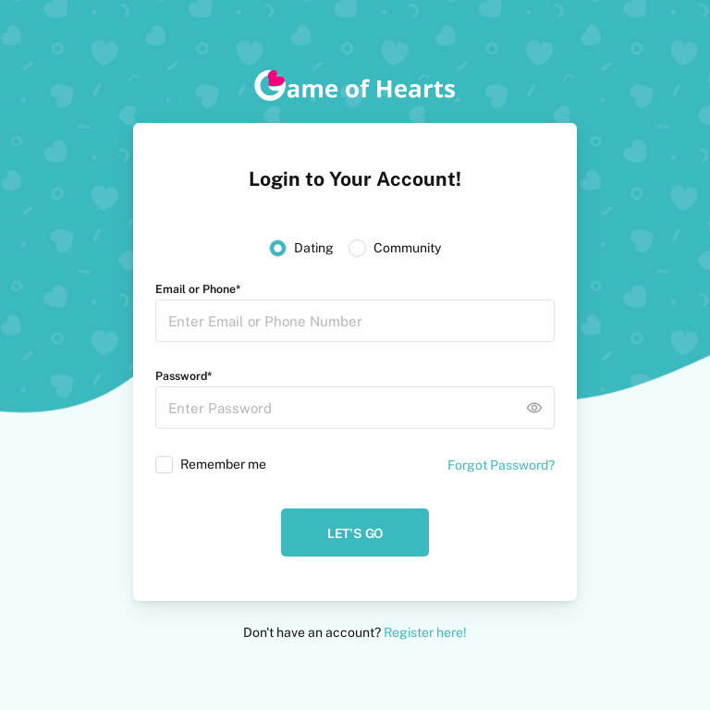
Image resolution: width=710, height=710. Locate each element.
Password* (183, 376)
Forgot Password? (501, 465)
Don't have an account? (355, 632)
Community (407, 247)
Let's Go (355, 533)
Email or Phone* (197, 289)
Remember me (223, 464)
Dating (314, 247)
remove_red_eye (534, 407)
